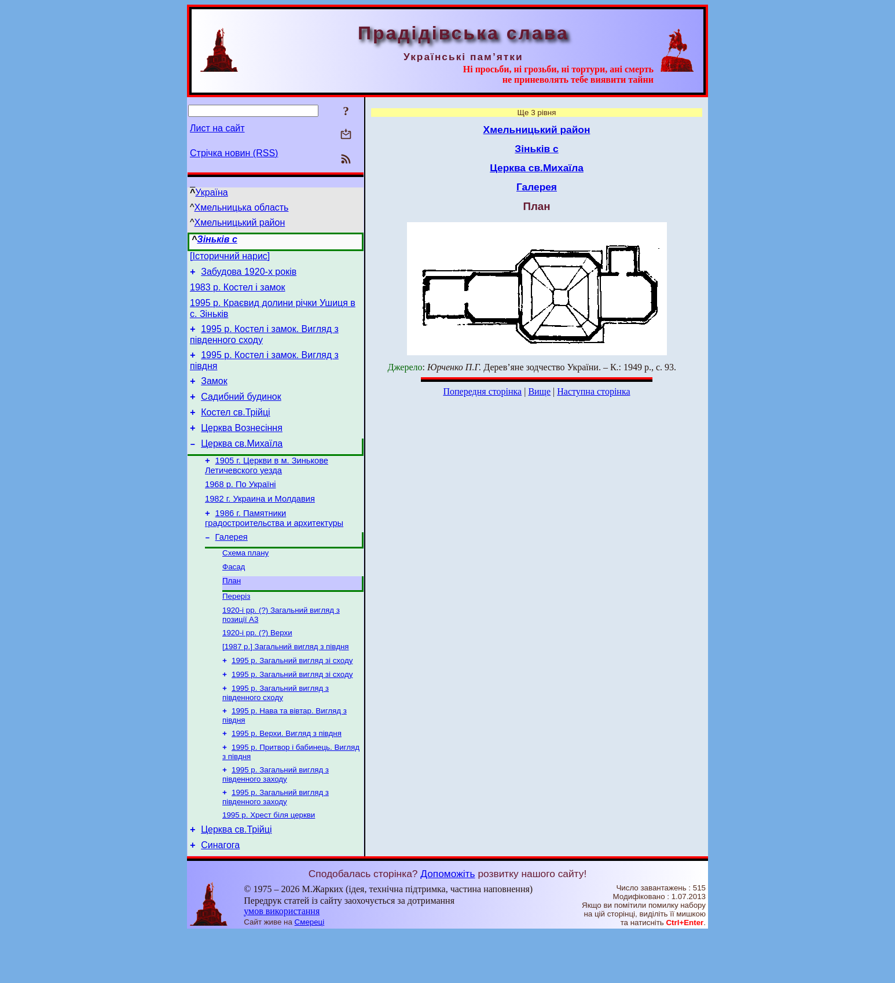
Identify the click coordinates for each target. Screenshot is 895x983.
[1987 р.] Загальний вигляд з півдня (285, 682)
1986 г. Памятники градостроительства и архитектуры (274, 544)
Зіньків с (217, 239)
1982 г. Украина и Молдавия (260, 523)
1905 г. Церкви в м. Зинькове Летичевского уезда (266, 486)
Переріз (236, 628)
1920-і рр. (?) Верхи (257, 667)
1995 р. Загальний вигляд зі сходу (292, 697)
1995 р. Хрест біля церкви (268, 861)
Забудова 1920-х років (248, 275)
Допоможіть (447, 923)
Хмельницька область (242, 207)
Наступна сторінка (593, 391)
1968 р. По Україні (240, 506)
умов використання (282, 961)
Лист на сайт (217, 128)
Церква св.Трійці (236, 877)
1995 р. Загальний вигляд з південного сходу (275, 732)
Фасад (233, 596)
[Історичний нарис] (230, 258)
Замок (214, 393)
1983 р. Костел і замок (237, 292)
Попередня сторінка (482, 391)
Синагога (220, 895)
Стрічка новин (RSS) (234, 153)
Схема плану (245, 581)
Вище (539, 391)
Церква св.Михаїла (242, 462)
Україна (211, 192)
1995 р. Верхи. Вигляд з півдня (287, 775)
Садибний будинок (241, 410)
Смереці (310, 971)
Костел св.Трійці (235, 428)
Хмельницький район (240, 222)
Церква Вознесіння (242, 445)
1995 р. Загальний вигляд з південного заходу (275, 818)
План (231, 612)
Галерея (231, 564)
